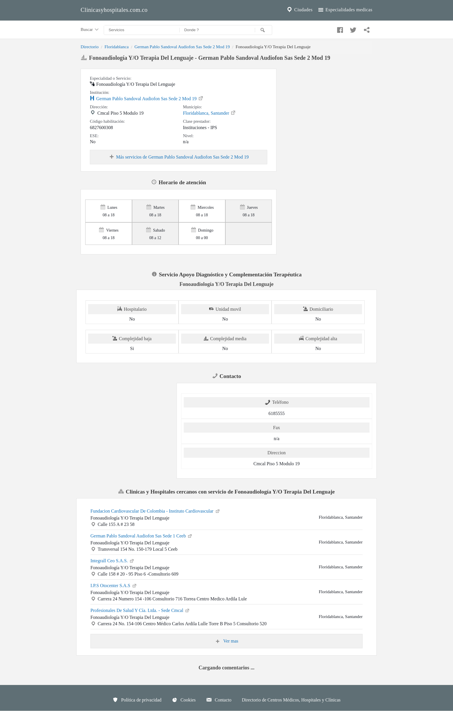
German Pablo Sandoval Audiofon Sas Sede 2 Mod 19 (182, 46)
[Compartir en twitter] (352, 28)
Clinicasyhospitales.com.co (114, 10)
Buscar (90, 30)
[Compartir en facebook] (339, 28)
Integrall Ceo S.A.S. (112, 560)
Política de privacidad (136, 700)
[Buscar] (263, 30)
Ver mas (226, 641)
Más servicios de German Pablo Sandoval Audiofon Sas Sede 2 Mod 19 (179, 157)
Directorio (90, 46)
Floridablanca (117, 46)
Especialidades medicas (344, 10)
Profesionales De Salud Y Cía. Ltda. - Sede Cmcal (140, 610)
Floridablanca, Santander (209, 113)
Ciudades (299, 10)
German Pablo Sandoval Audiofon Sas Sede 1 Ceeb (141, 535)
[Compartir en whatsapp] (366, 28)
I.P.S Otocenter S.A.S (113, 585)
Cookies (184, 700)
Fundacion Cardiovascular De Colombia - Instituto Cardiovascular (155, 510)
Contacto (218, 700)
